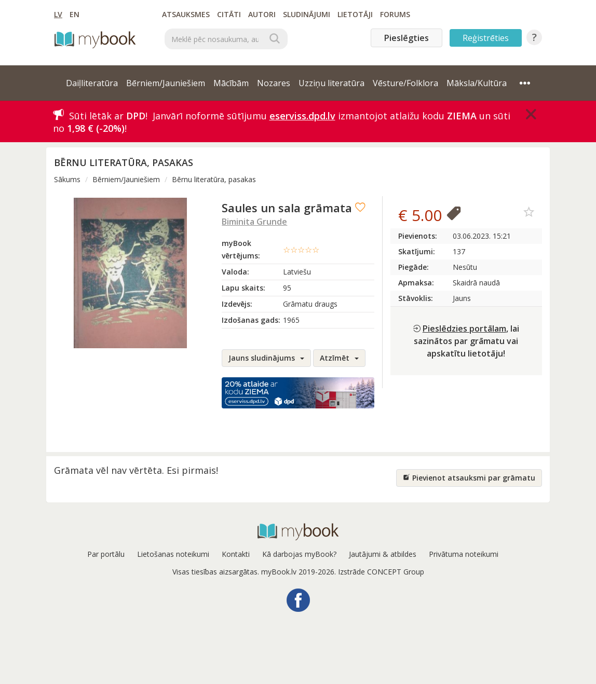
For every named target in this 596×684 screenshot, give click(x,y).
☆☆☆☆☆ (301, 249)
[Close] (531, 114)
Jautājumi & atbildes (382, 554)
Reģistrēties (486, 38)
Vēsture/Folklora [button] (405, 83)
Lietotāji (355, 14)
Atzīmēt (339, 358)
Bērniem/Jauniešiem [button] (165, 83)
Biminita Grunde (254, 221)
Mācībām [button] (231, 83)
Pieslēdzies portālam (464, 328)
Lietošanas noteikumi (173, 554)
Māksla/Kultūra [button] (476, 83)
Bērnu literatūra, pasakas (214, 179)
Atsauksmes (186, 14)
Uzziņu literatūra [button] (331, 83)
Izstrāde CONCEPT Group (381, 572)
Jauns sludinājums (266, 358)
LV (58, 14)
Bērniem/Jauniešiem (126, 179)
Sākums (67, 179)
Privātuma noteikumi (463, 554)
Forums (395, 14)
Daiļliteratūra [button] (92, 83)
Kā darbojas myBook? (299, 554)
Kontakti (236, 554)
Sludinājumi (306, 14)
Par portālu (106, 554)
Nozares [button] (273, 83)
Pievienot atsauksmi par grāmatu (469, 478)
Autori (262, 14)
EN (74, 14)
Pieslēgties (406, 38)
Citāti (229, 14)
